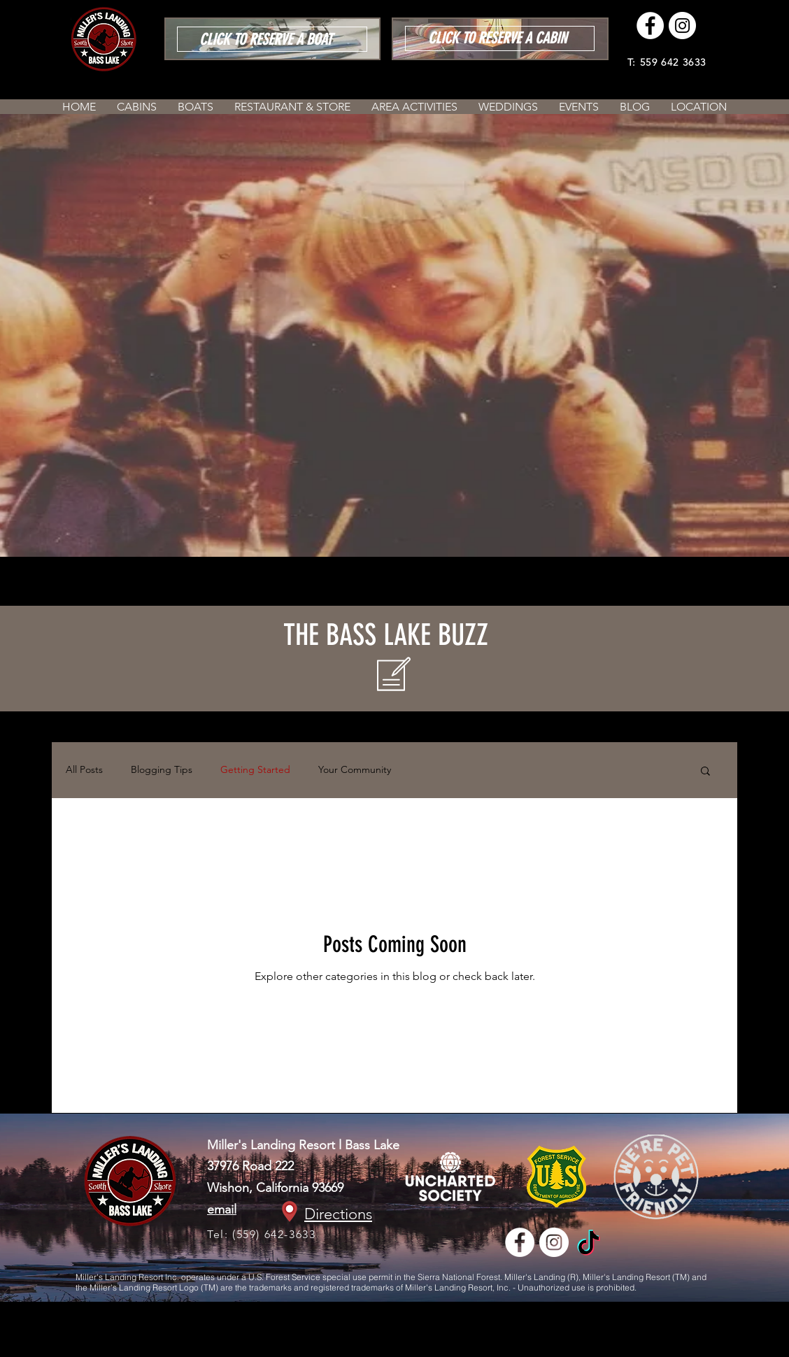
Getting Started (255, 769)
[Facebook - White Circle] (650, 25)
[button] (705, 772)
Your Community (354, 769)
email (221, 1209)
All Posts (84, 769)
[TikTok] (589, 1245)
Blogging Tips (161, 769)
